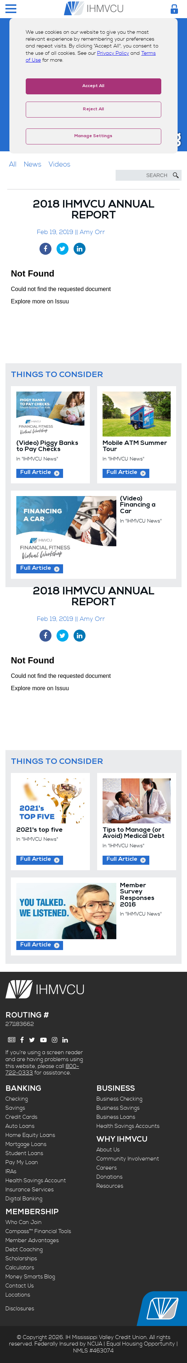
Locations (17, 1295)
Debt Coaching (24, 1249)
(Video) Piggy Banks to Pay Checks (47, 447)
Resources (109, 1186)
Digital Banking (23, 1198)
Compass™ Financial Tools (38, 1231)
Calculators (19, 1267)
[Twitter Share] (62, 249)
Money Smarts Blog (30, 1276)
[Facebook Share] (45, 249)
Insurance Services (29, 1189)
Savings (15, 1108)
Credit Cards (21, 1117)
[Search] (149, 175)
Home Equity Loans (30, 1135)
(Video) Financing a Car (137, 505)
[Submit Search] (176, 175)
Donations (109, 1177)
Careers (106, 1168)
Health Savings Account (35, 1180)
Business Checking (119, 1099)
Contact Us (19, 1285)
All (13, 164)
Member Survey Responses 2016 (137, 895)
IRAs (10, 1171)
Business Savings (118, 1108)
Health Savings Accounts (127, 1126)
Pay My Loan (21, 1162)
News (32, 164)
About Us (108, 1149)
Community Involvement (127, 1158)
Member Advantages (32, 1240)
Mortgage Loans (25, 1144)
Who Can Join (23, 1222)
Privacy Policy (113, 53)
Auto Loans (19, 1126)
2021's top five (39, 830)
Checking (16, 1099)
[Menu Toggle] (11, 9)
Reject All (93, 109)
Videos (59, 164)
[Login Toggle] (174, 9)
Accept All (93, 86)
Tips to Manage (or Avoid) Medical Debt (134, 833)
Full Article (35, 473)
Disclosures (19, 1308)
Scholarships (21, 1258)
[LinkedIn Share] (80, 249)
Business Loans (115, 1117)
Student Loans (24, 1153)
